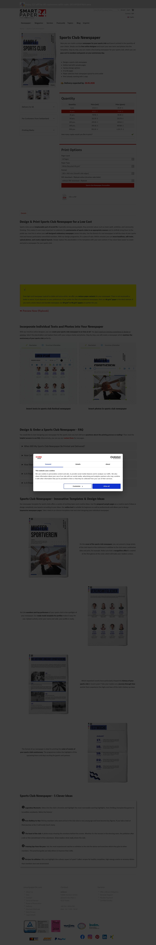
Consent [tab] (48, 464)
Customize (78, 486)
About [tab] (108, 464)
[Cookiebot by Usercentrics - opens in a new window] (112, 457)
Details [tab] (78, 464)
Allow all (106, 486)
